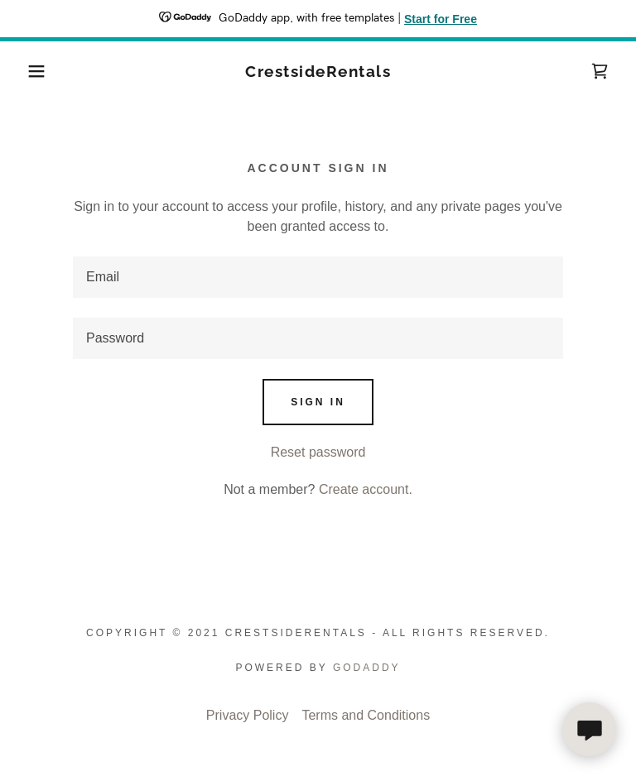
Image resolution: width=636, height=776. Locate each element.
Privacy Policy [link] (247, 715)
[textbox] (318, 277)
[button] (32, 71)
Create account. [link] (365, 489)
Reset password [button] (318, 452)
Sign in (318, 402)
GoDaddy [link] (367, 667)
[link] (318, 72)
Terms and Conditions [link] (365, 715)
